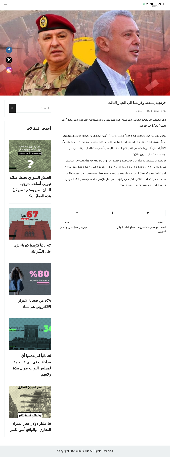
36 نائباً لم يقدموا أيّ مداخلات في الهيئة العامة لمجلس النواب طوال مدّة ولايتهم (32, 365)
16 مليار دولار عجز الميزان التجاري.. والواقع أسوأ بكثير (30, 426)
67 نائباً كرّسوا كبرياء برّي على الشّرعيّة (32, 248)
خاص (138, 111)
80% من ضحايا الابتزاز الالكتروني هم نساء (34, 303)
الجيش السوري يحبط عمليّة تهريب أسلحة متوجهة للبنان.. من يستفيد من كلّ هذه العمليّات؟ (30, 186)
